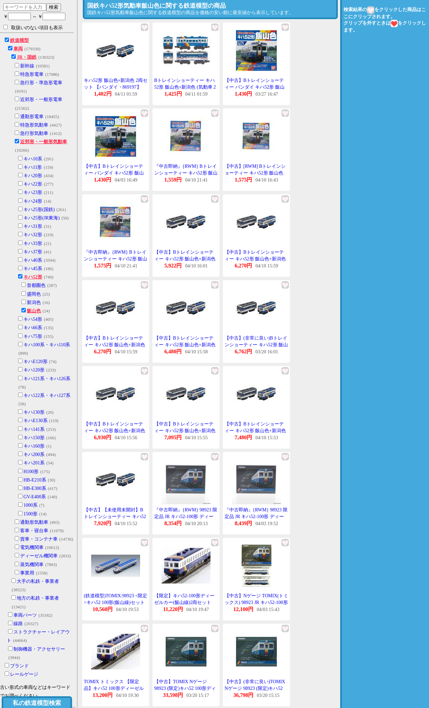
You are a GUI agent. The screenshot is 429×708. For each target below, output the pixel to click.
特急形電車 (32, 74)
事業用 (27, 572)
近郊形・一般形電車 (41, 99)
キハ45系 (32, 268)
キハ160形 (34, 446)
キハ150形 (34, 437)
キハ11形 (32, 167)
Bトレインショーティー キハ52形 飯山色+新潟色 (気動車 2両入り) (185, 87)
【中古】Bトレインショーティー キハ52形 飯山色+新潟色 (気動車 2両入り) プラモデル (185, 259)
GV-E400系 (34, 496)
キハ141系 (34, 429)
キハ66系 (32, 327)
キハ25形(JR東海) (41, 217)
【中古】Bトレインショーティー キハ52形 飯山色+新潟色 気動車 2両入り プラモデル (255, 259)
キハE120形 (35, 361)
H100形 (31, 471)
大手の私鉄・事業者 (38, 581)
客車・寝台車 (34, 530)
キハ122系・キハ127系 (46, 395)
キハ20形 (32, 175)
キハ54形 (32, 319)
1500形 (30, 513)
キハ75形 (32, 336)
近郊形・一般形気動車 (43, 141)
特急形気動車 (34, 125)
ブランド (19, 665)
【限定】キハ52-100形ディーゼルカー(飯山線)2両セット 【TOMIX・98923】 (184, 602)
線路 (18, 623)
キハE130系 (35, 420)
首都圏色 (36, 285)
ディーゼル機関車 (39, 555)
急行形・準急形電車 (41, 82)
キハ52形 (32, 277)
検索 (53, 7)
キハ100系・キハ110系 (46, 344)
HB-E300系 (34, 488)
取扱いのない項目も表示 (33, 27)
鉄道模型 (19, 40)
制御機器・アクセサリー (39, 649)
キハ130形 (34, 412)
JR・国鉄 (27, 57)
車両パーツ (25, 615)
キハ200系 (34, 454)
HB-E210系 (34, 480)
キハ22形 (32, 184)
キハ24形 (32, 201)
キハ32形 (32, 234)
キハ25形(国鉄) (39, 209)
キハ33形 (32, 243)
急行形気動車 (34, 133)
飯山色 (34, 310)
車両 (18, 48)
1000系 (30, 505)
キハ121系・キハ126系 (46, 378)
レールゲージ (24, 674)
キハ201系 (34, 462)
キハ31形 (32, 226)
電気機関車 (32, 547)
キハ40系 (32, 260)
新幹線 (27, 65)
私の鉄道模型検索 (37, 703)
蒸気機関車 (32, 564)
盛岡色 (34, 294)
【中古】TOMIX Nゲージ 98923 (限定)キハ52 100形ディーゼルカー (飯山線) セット (185, 688)
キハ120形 (34, 369)
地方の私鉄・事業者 (38, 598)
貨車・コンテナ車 (39, 539)
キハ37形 (32, 251)
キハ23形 (32, 192)
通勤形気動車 (34, 522)
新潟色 (34, 302)
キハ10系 (32, 158)
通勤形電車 (32, 116)
